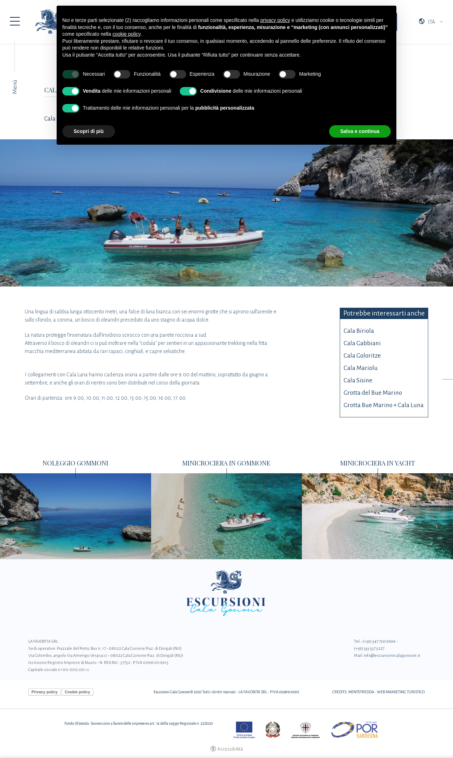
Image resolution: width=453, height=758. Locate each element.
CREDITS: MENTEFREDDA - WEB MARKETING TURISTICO (378, 692)
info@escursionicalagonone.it (391, 655)
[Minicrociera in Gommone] (226, 516)
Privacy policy (44, 692)
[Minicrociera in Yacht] (377, 516)
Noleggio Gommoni (75, 463)
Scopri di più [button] (89, 131)
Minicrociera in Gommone (226, 463)
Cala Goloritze (362, 355)
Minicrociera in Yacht (377, 463)
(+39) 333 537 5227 (369, 648)
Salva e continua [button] (359, 131)
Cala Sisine (358, 380)
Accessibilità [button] (230, 749)
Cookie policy (77, 692)
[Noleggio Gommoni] (75, 516)
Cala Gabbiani (362, 343)
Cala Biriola (359, 331)
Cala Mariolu (361, 368)
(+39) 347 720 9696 (379, 641)
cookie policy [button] (127, 34)
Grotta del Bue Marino (373, 392)
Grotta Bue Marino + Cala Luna (384, 405)
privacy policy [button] (275, 20)
